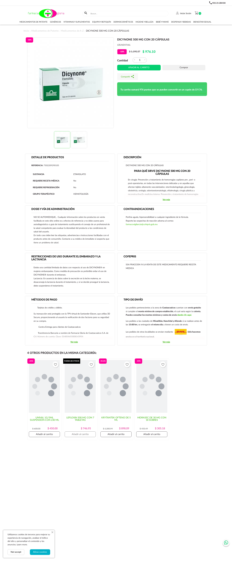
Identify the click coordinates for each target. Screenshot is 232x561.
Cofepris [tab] (130, 256)
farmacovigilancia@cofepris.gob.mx (142, 224)
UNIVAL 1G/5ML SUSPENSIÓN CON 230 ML (44, 418)
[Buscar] (129, 13)
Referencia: (37, 165)
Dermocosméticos (123, 22)
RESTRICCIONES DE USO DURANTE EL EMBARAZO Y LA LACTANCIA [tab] (66, 258)
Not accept (16, 552)
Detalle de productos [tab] (47, 157)
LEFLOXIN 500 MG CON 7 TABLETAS (80, 418)
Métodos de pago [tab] (44, 299)
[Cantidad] (139, 60)
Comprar (184, 67)
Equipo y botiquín (101, 22)
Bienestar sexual (202, 22)
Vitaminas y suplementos (76, 22)
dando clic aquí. (184, 315)
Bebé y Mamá (162, 22)
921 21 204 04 (218, 3)
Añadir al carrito (138, 67)
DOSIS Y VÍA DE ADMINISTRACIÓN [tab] (53, 209)
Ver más (166, 200)
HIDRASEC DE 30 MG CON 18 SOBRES (151, 418)
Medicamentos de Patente (33, 22)
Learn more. (22, 545)
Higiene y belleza (144, 22)
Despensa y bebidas (181, 22)
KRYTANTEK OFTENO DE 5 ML (116, 418)
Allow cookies (40, 552)
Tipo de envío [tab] (133, 299)
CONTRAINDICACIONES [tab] (139, 209)
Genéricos (55, 22)
